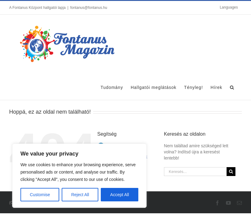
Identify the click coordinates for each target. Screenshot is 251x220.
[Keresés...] (195, 171)
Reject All (80, 194)
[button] (232, 86)
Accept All (119, 194)
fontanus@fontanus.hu (88, 8)
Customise (40, 194)
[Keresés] (231, 171)
